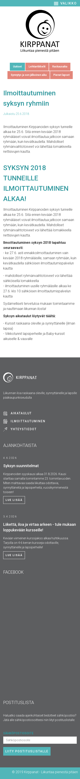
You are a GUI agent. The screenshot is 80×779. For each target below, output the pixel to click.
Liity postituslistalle (26, 751)
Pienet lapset (61, 74)
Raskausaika (59, 66)
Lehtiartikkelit (37, 66)
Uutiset (17, 66)
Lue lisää (14, 500)
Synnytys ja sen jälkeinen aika (29, 74)
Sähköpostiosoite (18, 733)
